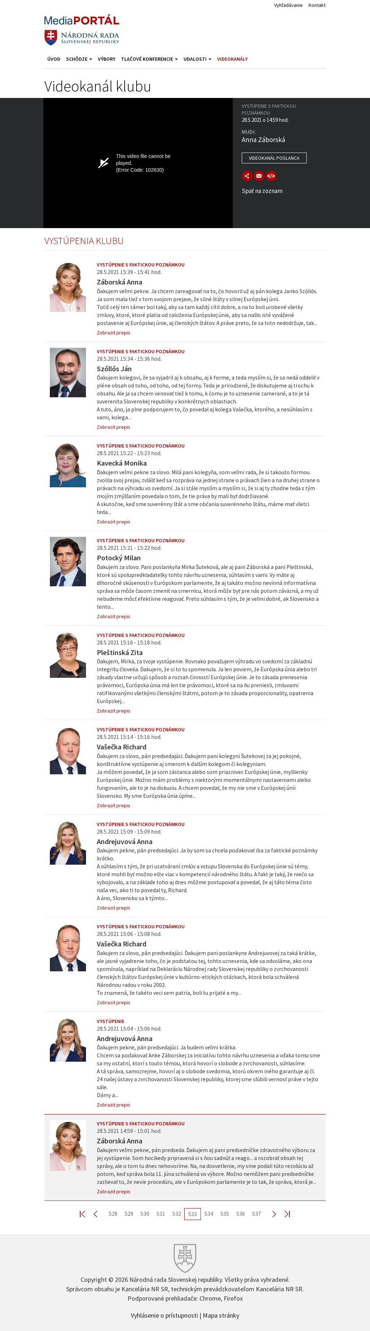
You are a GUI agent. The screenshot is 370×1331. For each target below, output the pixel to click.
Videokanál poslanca (274, 158)
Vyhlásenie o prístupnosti (164, 1314)
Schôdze (79, 59)
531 (160, 1213)
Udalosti (197, 59)
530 (145, 1213)
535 (224, 1213)
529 (129, 1213)
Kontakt (317, 5)
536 (240, 1213)
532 (176, 1213)
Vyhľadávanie (288, 5)
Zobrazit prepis (113, 332)
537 (256, 1213)
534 (209, 1213)
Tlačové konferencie (149, 59)
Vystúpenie (110, 1021)
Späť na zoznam (262, 191)
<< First (87, 1213)
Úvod (53, 59)
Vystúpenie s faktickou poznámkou (141, 264)
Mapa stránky (221, 1314)
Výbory (106, 59)
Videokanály (232, 59)
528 (113, 1213)
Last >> (283, 1213)
